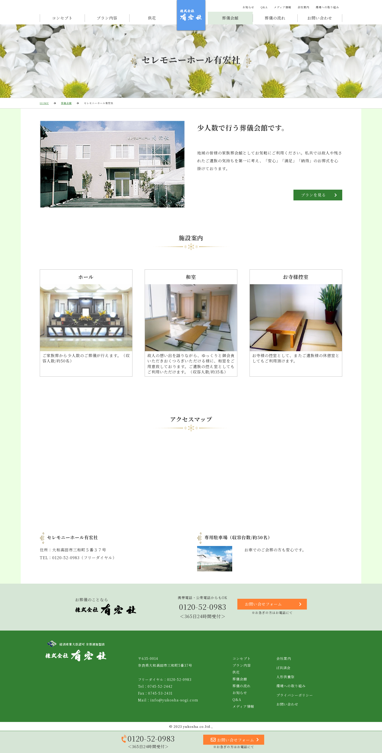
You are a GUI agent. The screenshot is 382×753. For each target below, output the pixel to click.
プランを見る (319, 195)
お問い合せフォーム (273, 604)
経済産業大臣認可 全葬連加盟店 (76, 644)
